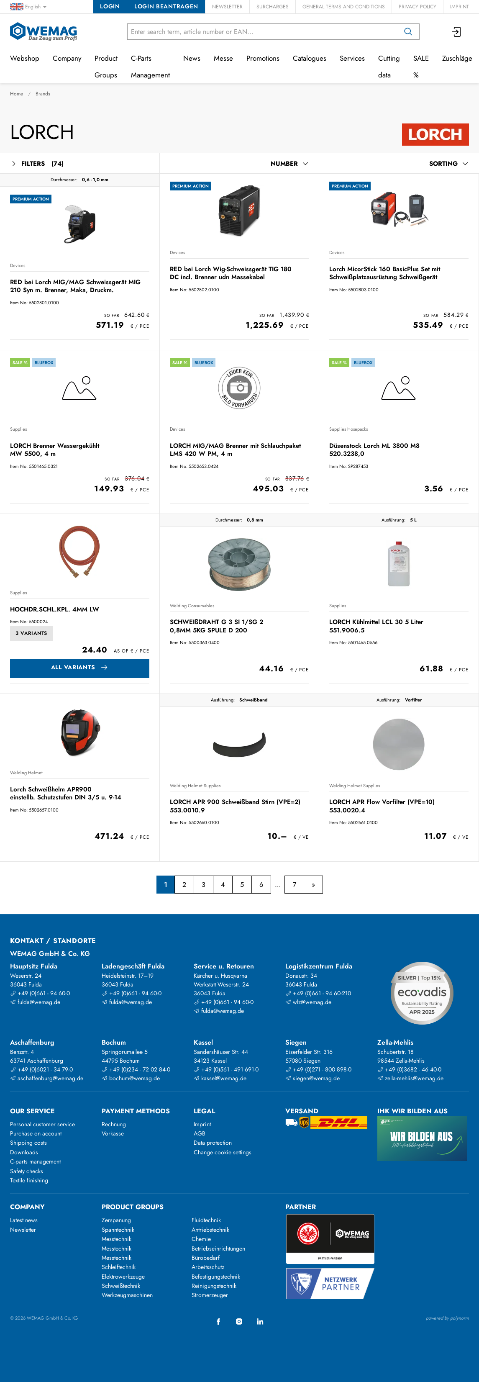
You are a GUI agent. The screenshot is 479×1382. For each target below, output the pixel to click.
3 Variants (31, 633)
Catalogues (309, 58)
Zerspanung (116, 1220)
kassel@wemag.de (220, 1078)
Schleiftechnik (119, 1267)
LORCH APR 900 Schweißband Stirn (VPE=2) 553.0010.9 (235, 805)
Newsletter (227, 6)
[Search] (408, 31)
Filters (37, 164)
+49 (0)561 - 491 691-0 (226, 1069)
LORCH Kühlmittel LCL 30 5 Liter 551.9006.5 (376, 625)
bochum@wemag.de (131, 1078)
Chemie (201, 1239)
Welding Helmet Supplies (195, 785)
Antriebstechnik (210, 1229)
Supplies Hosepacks (348, 429)
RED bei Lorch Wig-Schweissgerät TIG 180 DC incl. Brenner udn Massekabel (231, 273)
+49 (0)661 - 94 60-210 (318, 993)
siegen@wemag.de (312, 1078)
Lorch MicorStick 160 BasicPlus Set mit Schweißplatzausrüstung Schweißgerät (384, 273)
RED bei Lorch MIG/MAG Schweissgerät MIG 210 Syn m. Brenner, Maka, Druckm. (75, 286)
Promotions (262, 58)
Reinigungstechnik (214, 1286)
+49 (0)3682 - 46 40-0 (409, 1069)
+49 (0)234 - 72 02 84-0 (136, 1069)
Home (16, 94)
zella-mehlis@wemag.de (410, 1078)
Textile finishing (29, 1180)
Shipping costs (28, 1142)
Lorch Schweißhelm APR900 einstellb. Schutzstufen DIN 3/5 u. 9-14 (65, 793)
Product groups (133, 1207)
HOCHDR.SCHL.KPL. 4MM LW (54, 609)
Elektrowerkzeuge (123, 1276)
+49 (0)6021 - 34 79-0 (41, 1069)
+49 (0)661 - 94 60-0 (40, 993)
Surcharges (272, 6)
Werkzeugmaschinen (127, 1295)
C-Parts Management (150, 66)
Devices (17, 265)
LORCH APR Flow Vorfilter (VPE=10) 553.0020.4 (382, 805)
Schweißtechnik (121, 1286)
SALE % (421, 66)
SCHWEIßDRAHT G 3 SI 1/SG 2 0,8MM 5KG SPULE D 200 (216, 625)
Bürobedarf (206, 1258)
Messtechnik (116, 1239)
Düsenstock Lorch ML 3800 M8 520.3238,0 (374, 449)
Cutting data (389, 66)
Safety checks (26, 1171)
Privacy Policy (417, 6)
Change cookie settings (222, 1152)
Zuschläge (457, 58)
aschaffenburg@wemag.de (46, 1078)
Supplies (18, 429)
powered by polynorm (447, 1318)
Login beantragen (166, 6)
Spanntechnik (118, 1229)
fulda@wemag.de (35, 1002)
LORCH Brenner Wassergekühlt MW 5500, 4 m (54, 449)
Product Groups (106, 66)
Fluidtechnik (206, 1220)
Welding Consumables (192, 605)
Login (110, 6)
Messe (223, 58)
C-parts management (35, 1161)
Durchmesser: (64, 179)
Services (352, 58)
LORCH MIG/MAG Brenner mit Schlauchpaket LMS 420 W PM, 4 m (235, 449)
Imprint (459, 6)
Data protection (213, 1142)
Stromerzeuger (210, 1295)
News (191, 58)
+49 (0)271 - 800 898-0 (318, 1069)
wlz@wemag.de (308, 1002)
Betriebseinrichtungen (218, 1248)
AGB (199, 1133)
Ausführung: (393, 519)
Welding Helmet (26, 772)
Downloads (24, 1152)
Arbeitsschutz (208, 1267)
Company (67, 58)
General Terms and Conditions (343, 6)
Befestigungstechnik (216, 1276)
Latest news (24, 1220)
